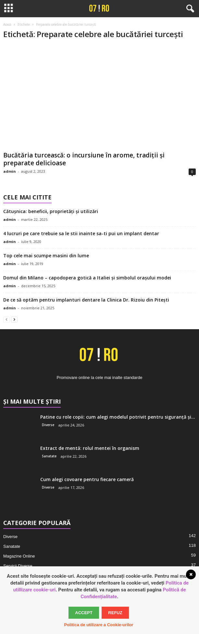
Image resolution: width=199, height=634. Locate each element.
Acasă (7, 24)
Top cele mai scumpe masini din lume (46, 255)
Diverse (48, 425)
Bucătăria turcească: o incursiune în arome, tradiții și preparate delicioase (84, 159)
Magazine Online (19, 556)
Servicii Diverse (17, 565)
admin (9, 171)
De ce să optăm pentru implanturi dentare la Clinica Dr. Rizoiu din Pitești (86, 300)
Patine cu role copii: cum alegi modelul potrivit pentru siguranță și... (117, 417)
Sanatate (49, 456)
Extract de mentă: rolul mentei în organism (89, 448)
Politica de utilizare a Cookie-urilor (98, 624)
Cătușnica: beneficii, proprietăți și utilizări (50, 211)
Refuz (115, 612)
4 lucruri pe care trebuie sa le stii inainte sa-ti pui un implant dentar (81, 233)
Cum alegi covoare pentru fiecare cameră (87, 479)
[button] (189, 9)
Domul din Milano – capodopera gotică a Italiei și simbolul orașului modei (87, 278)
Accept (83, 612)
